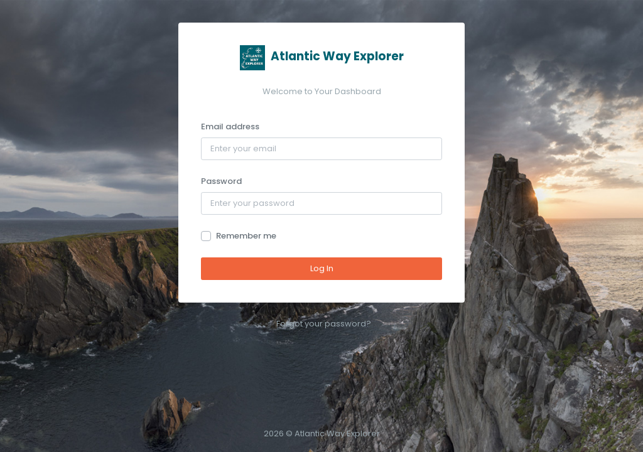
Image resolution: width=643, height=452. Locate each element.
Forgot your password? (323, 324)
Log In (321, 268)
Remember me (246, 236)
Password (221, 181)
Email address (230, 126)
